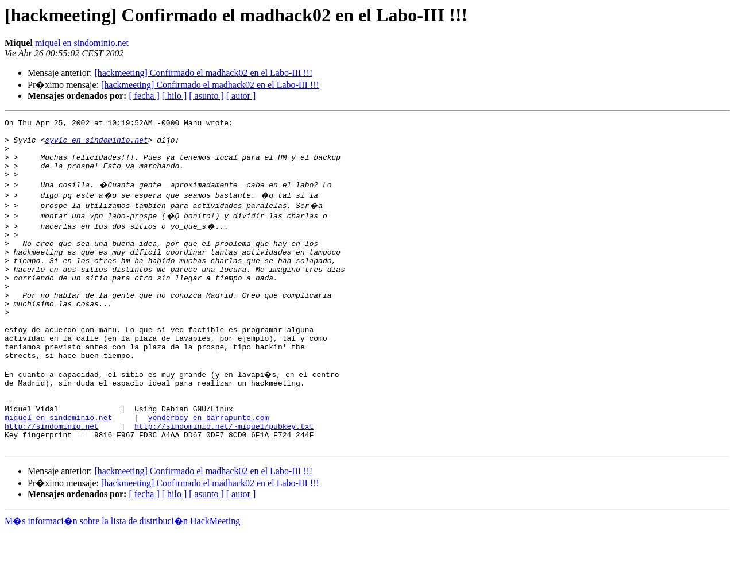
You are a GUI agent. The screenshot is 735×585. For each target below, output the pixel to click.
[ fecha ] (144, 96)
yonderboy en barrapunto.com (208, 465)
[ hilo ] (174, 96)
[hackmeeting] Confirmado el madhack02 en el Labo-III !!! (203, 73)
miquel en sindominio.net (82, 43)
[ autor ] (241, 96)
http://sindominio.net (52, 476)
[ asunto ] (206, 96)
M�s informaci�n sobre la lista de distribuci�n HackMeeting (122, 574)
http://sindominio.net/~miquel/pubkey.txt (224, 476)
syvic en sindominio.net (96, 145)
